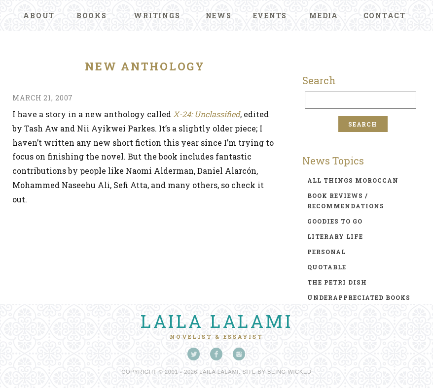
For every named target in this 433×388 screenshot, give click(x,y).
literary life (335, 236)
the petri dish (337, 282)
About (39, 15)
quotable (326, 267)
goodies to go (334, 221)
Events (270, 15)
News (219, 15)
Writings (157, 15)
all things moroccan (352, 180)
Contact (384, 15)
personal (326, 252)
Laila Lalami (216, 321)
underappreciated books (358, 297)
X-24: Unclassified (206, 114)
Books (91, 15)
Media (323, 15)
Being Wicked (289, 372)
